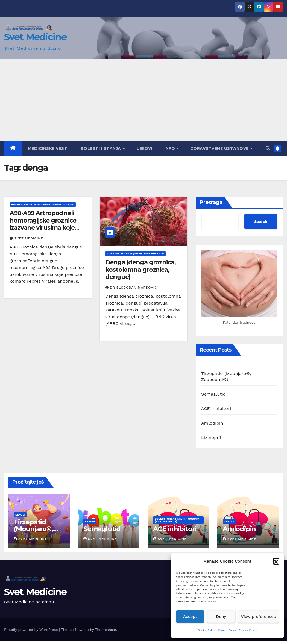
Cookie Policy (207, 629)
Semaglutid (213, 394)
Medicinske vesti (48, 148)
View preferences (258, 616)
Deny (221, 616)
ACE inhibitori (216, 408)
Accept (190, 616)
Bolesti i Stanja (101, 148)
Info (170, 148)
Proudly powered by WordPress (31, 630)
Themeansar (105, 630)
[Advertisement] (143, 100)
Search (260, 221)
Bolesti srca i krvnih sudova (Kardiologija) (177, 520)
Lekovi (144, 148)
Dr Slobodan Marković (131, 287)
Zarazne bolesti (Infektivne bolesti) (135, 253)
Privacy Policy (227, 629)
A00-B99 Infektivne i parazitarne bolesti (42, 204)
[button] (276, 561)
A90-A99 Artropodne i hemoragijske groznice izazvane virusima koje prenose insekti (43, 223)
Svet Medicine (35, 37)
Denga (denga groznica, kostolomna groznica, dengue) (140, 269)
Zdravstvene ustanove (220, 148)
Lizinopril (211, 437)
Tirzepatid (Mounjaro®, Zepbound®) (34, 529)
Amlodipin (212, 423)
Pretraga (211, 202)
